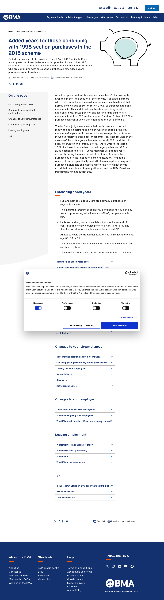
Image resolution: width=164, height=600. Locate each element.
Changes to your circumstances (24, 118)
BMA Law (43, 575)
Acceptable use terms (79, 571)
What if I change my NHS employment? (84, 415)
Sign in (133, 7)
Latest (156, 17)
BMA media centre (48, 568)
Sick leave (84, 380)
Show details (127, 317)
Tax (10, 135)
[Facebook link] (132, 567)
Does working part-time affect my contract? (84, 356)
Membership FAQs (19, 579)
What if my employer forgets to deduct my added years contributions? (84, 332)
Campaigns (92, 17)
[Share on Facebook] (13, 84)
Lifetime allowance (84, 497)
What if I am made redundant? (84, 462)
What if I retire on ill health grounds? (84, 444)
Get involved (122, 17)
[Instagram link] (113, 567)
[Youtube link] (126, 567)
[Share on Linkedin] (17, 84)
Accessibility (74, 590)
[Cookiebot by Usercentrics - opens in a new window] (127, 273)
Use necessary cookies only (81, 325)
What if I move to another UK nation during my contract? (84, 421)
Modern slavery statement (76, 584)
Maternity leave (84, 374)
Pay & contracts (55, 17)
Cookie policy (75, 579)
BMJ (40, 571)
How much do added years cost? (84, 261)
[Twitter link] (107, 567)
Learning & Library (140, 17)
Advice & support (74, 17)
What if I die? (84, 456)
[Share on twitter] (9, 84)
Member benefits (18, 575)
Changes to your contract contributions (21, 111)
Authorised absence (84, 385)
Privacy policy (75, 575)
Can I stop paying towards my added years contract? (84, 362)
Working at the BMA (20, 583)
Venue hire (44, 579)
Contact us (15, 571)
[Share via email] (21, 84)
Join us (151, 7)
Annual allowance (84, 491)
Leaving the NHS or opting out (84, 368)
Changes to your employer (22, 124)
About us (14, 568)
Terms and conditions (79, 568)
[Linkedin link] (120, 567)
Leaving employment (19, 130)
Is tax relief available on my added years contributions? (84, 485)
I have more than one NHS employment (84, 409)
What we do (107, 17)
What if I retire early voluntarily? (84, 450)
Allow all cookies (120, 325)
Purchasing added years (20, 104)
